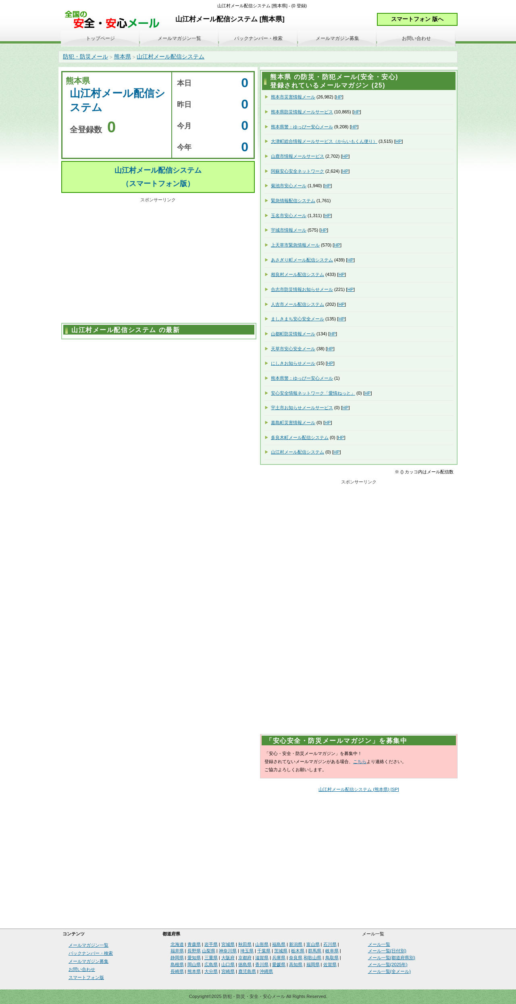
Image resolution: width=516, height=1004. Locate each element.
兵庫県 (278, 957)
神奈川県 (228, 950)
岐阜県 (332, 950)
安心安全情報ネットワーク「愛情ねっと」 (313, 393)
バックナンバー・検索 (258, 38)
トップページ (100, 38)
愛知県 (194, 957)
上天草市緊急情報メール (295, 245)
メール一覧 (379, 944)
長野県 (194, 950)
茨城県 (280, 950)
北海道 (177, 944)
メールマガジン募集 (337, 38)
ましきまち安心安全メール (297, 318)
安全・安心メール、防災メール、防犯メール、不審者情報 (114, 20)
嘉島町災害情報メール (293, 422)
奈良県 (295, 957)
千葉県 (263, 950)
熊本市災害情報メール (293, 96)
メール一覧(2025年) (388, 964)
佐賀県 (330, 964)
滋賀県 (261, 957)
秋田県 (245, 944)
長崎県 (177, 971)
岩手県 (211, 944)
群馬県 (314, 950)
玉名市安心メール (288, 215)
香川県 (261, 964)
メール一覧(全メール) (389, 971)
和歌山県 (312, 957)
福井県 (177, 950)
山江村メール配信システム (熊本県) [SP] (358, 789)
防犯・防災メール (85, 56)
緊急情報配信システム (293, 200)
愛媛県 (278, 964)
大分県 (211, 971)
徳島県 (245, 964)
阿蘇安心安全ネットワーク (297, 171)
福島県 (278, 944)
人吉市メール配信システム (297, 304)
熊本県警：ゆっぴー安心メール (302, 126)
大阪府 (228, 957)
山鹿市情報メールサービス (297, 156)
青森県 (194, 944)
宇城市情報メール (288, 230)
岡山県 (194, 964)
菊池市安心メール (288, 185)
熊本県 (122, 56)
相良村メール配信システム (297, 274)
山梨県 (208, 950)
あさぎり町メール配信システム (302, 259)
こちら (359, 761)
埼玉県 (247, 950)
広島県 (211, 964)
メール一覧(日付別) (387, 950)
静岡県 (177, 957)
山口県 (228, 964)
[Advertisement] (158, 261)
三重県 (211, 957)
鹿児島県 (247, 971)
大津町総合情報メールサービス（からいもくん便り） (324, 141)
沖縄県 (266, 971)
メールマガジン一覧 (179, 38)
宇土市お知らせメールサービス (302, 407)
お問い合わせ (416, 38)
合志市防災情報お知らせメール (302, 289)
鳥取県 (332, 957)
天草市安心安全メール (293, 348)
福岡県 (313, 964)
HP (339, 96)
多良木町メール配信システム (300, 437)
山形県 (261, 944)
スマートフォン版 (86, 977)
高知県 (295, 964)
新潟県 (295, 944)
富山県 (313, 944)
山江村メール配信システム (170, 56)
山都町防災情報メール (293, 333)
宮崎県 (228, 971)
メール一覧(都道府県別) (391, 957)
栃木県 (297, 950)
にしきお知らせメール (293, 363)
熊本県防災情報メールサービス (302, 111)
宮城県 (228, 944)
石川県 (330, 944)
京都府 (245, 957)
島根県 (177, 964)
